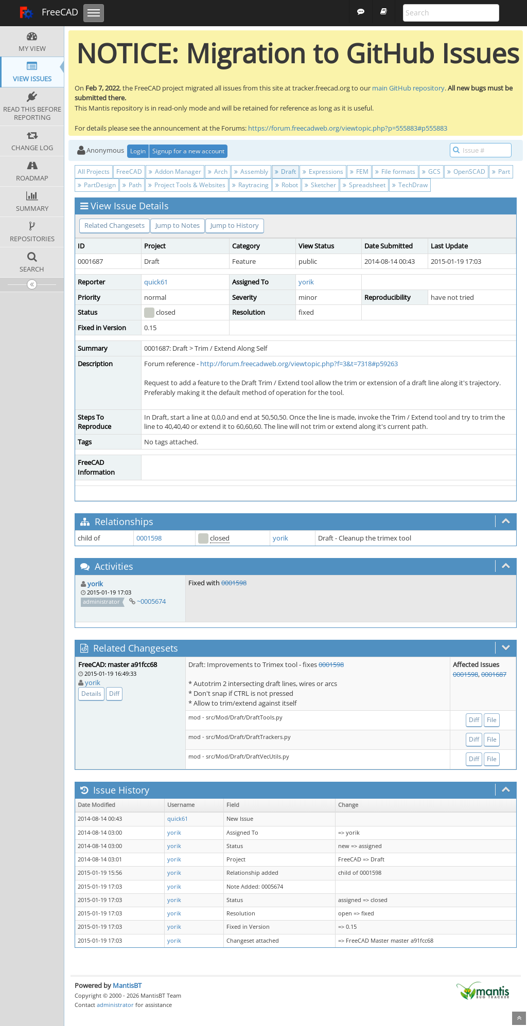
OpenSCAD (466, 171)
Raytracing (250, 185)
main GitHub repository (408, 88)
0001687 (493, 674)
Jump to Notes (177, 225)
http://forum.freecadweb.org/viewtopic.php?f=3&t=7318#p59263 (299, 363)
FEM (359, 171)
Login (138, 151)
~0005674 (151, 601)
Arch (217, 171)
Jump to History (234, 225)
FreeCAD (48, 13)
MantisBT (127, 985)
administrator (115, 1005)
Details (91, 693)
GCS (431, 171)
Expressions (323, 171)
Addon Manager (175, 171)
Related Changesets (114, 225)
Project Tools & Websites (186, 185)
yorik (306, 281)
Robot (286, 185)
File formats (395, 171)
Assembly (251, 171)
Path (132, 185)
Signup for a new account (188, 151)
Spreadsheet (364, 185)
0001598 (149, 538)
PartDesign (97, 185)
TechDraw (410, 185)
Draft (285, 171)
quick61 (156, 281)
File (492, 719)
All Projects (94, 171)
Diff (114, 693)
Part (501, 171)
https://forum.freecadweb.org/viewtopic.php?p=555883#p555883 (347, 128)
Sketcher (320, 185)
